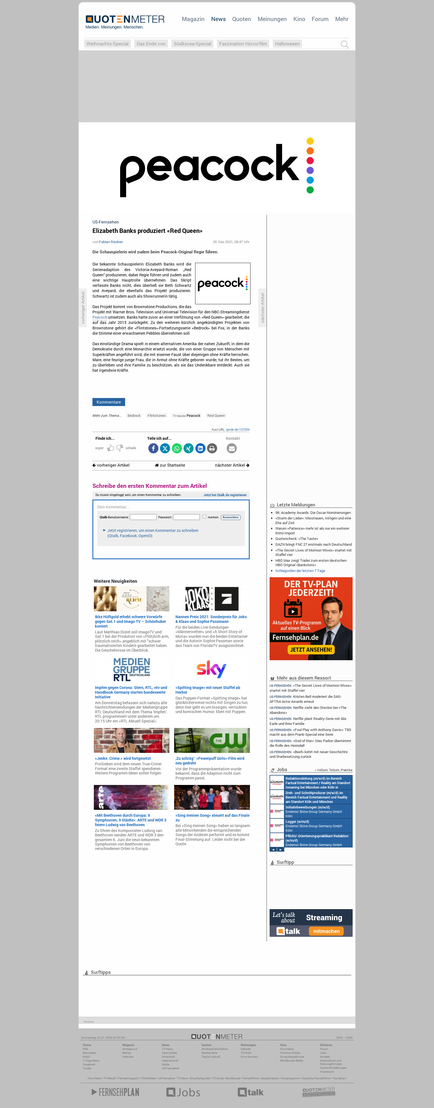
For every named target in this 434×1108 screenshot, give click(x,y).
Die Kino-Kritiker (290, 1053)
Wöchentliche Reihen (215, 1049)
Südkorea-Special (192, 43)
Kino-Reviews (249, 1056)
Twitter (87, 1068)
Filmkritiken (148, 1078)
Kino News (95, 1078)
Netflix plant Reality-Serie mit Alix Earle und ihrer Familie (308, 720)
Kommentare (109, 402)
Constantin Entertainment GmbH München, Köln (310, 782)
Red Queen (216, 415)
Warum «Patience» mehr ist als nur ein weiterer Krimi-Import (312, 530)
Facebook (89, 1064)
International (170, 1060)
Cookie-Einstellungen (333, 1068)
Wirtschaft (168, 1056)
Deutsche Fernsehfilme (316, 1078)
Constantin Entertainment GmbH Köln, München (308, 797)
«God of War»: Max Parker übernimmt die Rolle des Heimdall (310, 743)
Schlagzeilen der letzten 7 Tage (300, 570)
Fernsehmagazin (128, 1078)
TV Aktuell (110, 1078)
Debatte (245, 1049)
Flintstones (157, 415)
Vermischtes (169, 1053)
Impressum (327, 1071)
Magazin (193, 19)
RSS (85, 1049)
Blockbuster (233, 1078)
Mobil (86, 1056)
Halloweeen (287, 43)
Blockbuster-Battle (291, 1060)
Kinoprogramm (290, 1078)
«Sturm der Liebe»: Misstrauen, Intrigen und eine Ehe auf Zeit (313, 520)
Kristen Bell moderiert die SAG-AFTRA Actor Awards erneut (306, 698)
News (218, 19)
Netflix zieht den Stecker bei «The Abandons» (308, 709)
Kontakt (325, 1056)
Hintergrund (129, 1049)
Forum (320, 19)
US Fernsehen (166, 1078)
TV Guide (218, 1078)
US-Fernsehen (170, 1068)
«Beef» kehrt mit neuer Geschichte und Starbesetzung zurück (309, 754)
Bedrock (134, 415)
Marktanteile (209, 1053)
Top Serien (339, 1078)
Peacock (99, 317)
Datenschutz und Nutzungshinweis (331, 1062)
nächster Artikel (232, 465)
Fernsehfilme (250, 1078)
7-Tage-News (91, 1060)
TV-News (167, 1049)
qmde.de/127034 (237, 429)
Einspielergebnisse (292, 1056)
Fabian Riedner (111, 242)
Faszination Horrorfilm (243, 43)
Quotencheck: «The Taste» (296, 538)
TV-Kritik (246, 1053)
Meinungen (272, 19)
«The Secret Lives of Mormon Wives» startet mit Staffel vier (313, 552)
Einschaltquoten (200, 1078)
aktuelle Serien (270, 1078)
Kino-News (287, 1049)
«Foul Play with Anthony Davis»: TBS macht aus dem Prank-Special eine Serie (310, 732)
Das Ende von (151, 43)
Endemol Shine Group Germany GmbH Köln (306, 811)
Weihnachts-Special (107, 43)
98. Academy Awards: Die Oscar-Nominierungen (313, 512)
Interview (128, 1056)
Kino (299, 19)
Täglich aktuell (211, 1056)
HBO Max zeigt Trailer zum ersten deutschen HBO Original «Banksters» (311, 562)
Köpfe (165, 1064)
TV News (182, 1078)
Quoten (241, 19)
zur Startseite (170, 465)
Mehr (341, 19)
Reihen (126, 1053)
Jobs (323, 1053)
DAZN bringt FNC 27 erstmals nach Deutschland (313, 544)
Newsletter (89, 1053)
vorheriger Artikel (111, 465)
